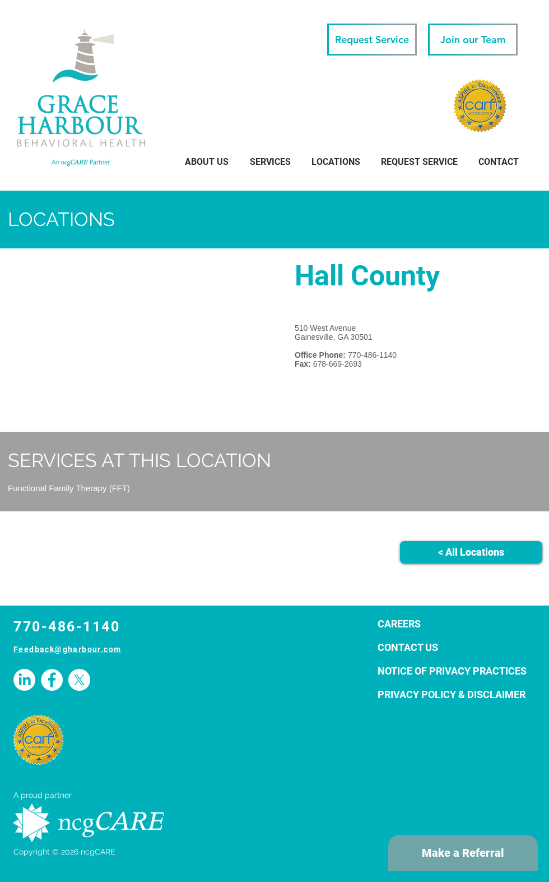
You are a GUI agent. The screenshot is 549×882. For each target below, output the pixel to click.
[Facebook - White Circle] (52, 680)
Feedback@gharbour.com (67, 649)
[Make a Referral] (463, 853)
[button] (335, 161)
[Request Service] (372, 40)
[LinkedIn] (24, 680)
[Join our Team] (473, 40)
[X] (79, 680)
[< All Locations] (471, 552)
